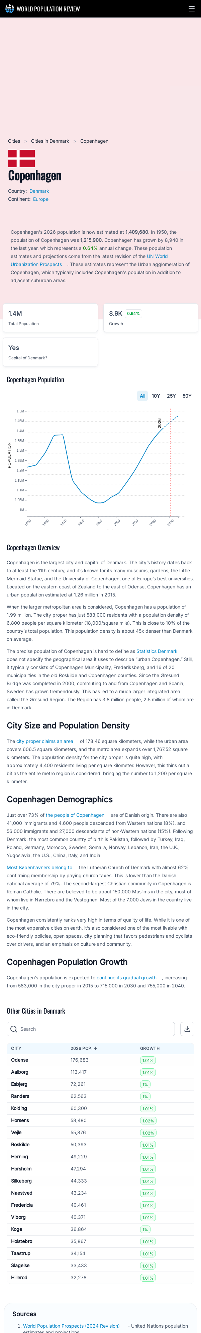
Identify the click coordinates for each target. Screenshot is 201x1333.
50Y (187, 396)
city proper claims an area (44, 747)
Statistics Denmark (157, 657)
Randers (20, 1103)
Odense (19, 1066)
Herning (19, 1163)
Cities (14, 141)
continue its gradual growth (127, 984)
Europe (40, 199)
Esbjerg (19, 1091)
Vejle (16, 1139)
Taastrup (20, 1260)
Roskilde (20, 1151)
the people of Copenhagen (75, 821)
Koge (16, 1236)
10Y (156, 396)
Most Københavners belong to (39, 874)
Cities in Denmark (51, 141)
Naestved (21, 1199)
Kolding (19, 1115)
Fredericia (22, 1211)
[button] (191, 9)
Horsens (20, 1127)
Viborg (18, 1224)
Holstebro (21, 1248)
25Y (171, 396)
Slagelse (20, 1272)
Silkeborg (21, 1187)
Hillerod (19, 1284)
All (142, 396)
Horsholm (21, 1175)
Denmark (39, 191)
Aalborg (19, 1078)
